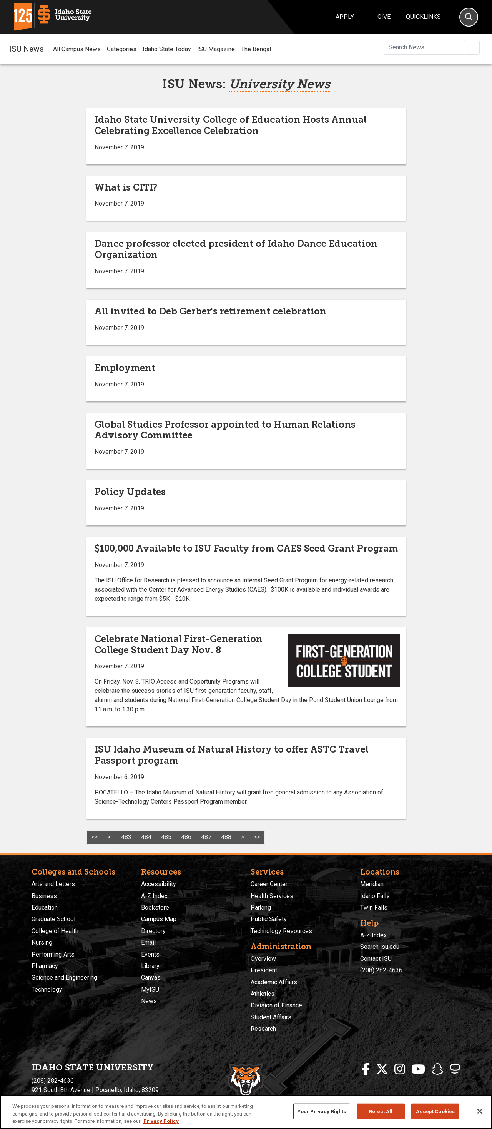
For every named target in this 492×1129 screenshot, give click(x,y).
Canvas (151, 977)
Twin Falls (373, 907)
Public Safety (269, 919)
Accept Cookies (435, 1111)
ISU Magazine (216, 49)
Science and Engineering (64, 977)
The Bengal (256, 49)
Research (263, 1028)
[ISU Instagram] (399, 1069)
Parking (261, 907)
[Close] (479, 1111)
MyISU (150, 989)
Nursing (42, 942)
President (264, 970)
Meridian (372, 884)
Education (45, 907)
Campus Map (158, 919)
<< (94, 837)
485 (166, 837)
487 (206, 837)
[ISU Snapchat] (437, 1069)
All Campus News (77, 49)
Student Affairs (271, 1017)
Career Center (269, 884)
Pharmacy (45, 966)
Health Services (272, 896)
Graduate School (53, 919)
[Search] (468, 17)
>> (257, 837)
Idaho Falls (375, 896)
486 (186, 837)
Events (150, 954)
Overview (263, 958)
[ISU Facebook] (366, 1069)
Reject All (380, 1111)
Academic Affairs (274, 982)
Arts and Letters (53, 884)
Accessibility (158, 884)
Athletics (262, 993)
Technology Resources (281, 931)
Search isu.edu (379, 946)
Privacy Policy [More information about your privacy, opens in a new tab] (161, 1121)
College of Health (55, 931)
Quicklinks (423, 16)
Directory (153, 931)
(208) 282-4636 (381, 970)
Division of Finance (276, 1005)
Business (44, 896)
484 (146, 837)
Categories (121, 49)
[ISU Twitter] (382, 1069)
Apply (345, 16)
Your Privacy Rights (322, 1111)
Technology (47, 989)
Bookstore (155, 907)
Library (150, 966)
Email (148, 942)
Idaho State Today (167, 49)
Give (384, 16)
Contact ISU (376, 958)
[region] (246, 1112)
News (149, 1001)
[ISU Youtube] (418, 1069)
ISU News (26, 49)
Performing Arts (53, 954)
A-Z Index (154, 896)
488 (226, 837)
